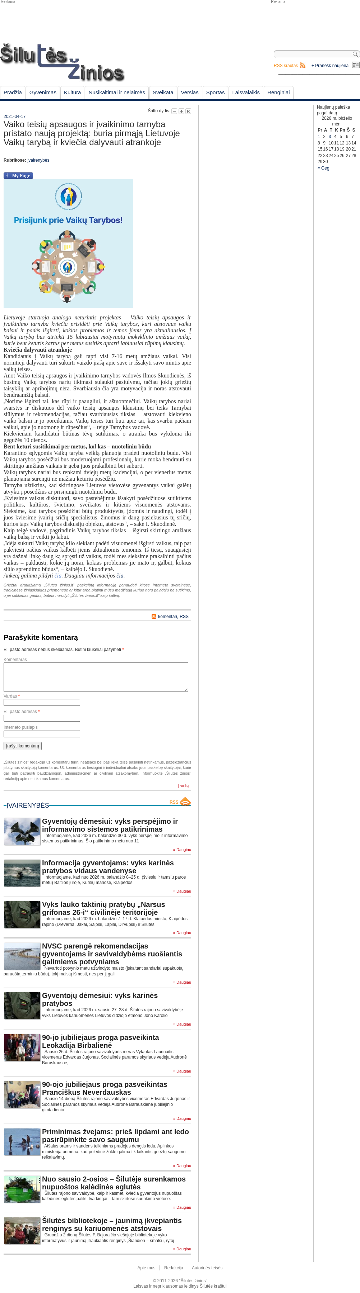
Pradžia (13, 92)
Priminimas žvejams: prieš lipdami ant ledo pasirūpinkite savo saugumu (115, 1136)
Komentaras (15, 659)
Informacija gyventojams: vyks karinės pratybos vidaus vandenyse (108, 867)
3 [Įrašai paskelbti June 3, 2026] (330, 136)
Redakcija (173, 1267)
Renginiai (278, 92)
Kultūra (72, 92)
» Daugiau (182, 850)
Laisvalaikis (246, 92)
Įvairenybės (38, 160)
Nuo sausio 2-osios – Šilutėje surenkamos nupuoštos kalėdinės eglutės (114, 1183)
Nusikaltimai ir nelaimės (116, 92)
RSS (174, 802)
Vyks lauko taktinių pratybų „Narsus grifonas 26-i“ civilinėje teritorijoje (103, 908)
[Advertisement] (239, 140)
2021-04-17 (15, 116)
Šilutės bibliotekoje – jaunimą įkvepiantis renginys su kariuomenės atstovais (112, 1224)
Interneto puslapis (21, 727)
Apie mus (147, 1267)
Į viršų (183, 785)
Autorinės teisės (207, 1267)
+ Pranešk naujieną (330, 65)
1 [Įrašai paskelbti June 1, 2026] (319, 136)
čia (120, 575)
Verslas (190, 92)
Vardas (12, 696)
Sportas (215, 92)
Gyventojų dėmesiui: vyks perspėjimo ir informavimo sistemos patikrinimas (110, 825)
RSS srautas (286, 65)
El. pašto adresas (22, 711)
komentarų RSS (173, 616)
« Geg (323, 168)
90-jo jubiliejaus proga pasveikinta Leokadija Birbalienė (100, 1041)
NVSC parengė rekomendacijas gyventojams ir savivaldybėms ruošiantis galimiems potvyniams (112, 954)
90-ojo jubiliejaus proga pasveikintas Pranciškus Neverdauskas (104, 1088)
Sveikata (163, 92)
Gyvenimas (42, 92)
